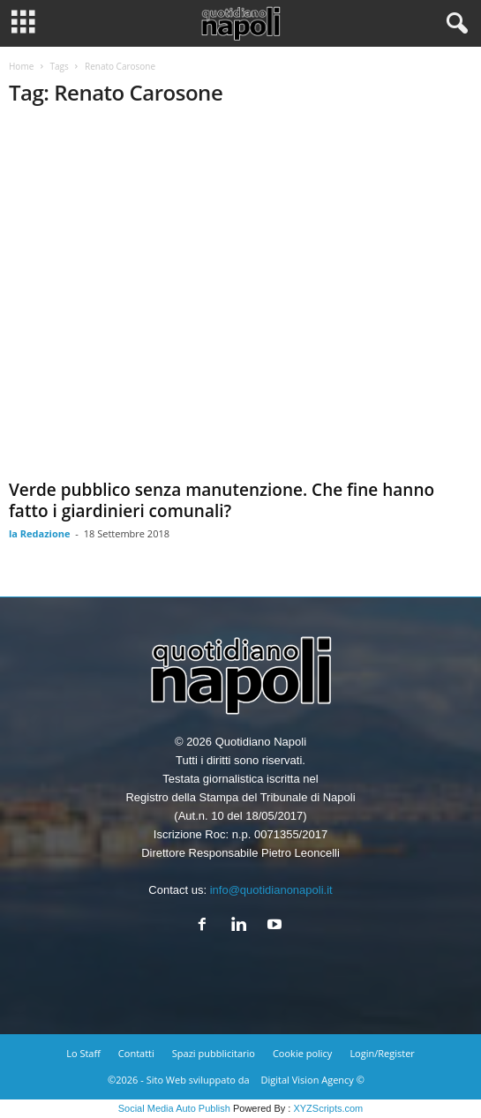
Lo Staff (83, 1053)
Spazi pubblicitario (213, 1053)
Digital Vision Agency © (313, 1079)
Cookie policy (302, 1053)
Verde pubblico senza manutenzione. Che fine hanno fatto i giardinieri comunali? (221, 500)
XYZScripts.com (328, 1108)
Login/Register (381, 1053)
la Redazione (40, 533)
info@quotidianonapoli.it (271, 890)
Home (21, 66)
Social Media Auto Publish (174, 1108)
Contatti (136, 1053)
